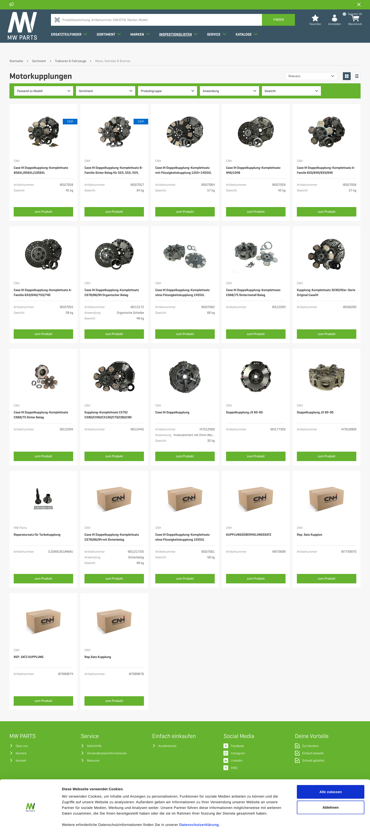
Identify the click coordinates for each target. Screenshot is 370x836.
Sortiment (110, 43)
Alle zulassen (330, 778)
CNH (17, 161)
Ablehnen (331, 794)
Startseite (16, 61)
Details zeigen (251, 827)
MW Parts (20, 528)
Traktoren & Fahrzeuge (70, 61)
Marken (141, 43)
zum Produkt (43, 212)
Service (218, 43)
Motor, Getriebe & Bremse (112, 61)
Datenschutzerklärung (199, 811)
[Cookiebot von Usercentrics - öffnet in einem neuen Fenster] (30, 826)
